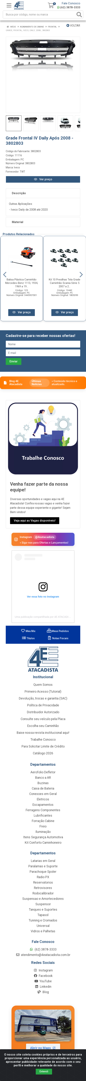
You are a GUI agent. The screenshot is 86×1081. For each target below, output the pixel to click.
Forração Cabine (43, 821)
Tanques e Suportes (43, 910)
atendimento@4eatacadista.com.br (43, 955)
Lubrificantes (43, 816)
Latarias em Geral (43, 861)
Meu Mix (28, 631)
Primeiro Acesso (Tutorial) (43, 692)
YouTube (43, 981)
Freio (43, 827)
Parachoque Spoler (43, 872)
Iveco (17, 167)
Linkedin (43, 987)
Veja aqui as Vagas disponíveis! (34, 521)
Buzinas (43, 783)
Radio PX (43, 877)
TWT (22, 171)
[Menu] (9, 5)
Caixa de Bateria (43, 789)
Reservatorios (43, 883)
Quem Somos (43, 685)
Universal (43, 926)
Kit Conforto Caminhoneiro (43, 843)
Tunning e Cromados (43, 921)
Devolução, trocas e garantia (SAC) (43, 699)
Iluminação (43, 832)
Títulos (28, 638)
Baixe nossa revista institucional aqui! (43, 733)
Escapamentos (43, 805)
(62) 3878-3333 (68, 7)
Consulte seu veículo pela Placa (43, 719)
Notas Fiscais (57, 638)
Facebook (43, 976)
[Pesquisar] (79, 14)
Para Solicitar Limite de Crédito (43, 747)
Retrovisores (43, 888)
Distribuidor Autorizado (43, 712)
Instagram (43, 971)
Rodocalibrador (43, 893)
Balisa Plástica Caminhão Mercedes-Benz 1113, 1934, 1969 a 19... (21, 283)
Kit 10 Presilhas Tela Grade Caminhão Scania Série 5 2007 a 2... (64, 283)
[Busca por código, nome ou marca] (39, 14)
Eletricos (43, 799)
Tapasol (43, 915)
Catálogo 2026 (43, 753)
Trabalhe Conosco (43, 740)
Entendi (43, 1071)
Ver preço (43, 179)
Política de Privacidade (43, 705)
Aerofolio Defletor (43, 772)
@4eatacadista (44, 537)
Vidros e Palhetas (43, 931)
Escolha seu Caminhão (43, 726)
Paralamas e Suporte (43, 866)
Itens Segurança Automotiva (43, 837)
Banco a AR (43, 778)
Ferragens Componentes (43, 810)
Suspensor (43, 904)
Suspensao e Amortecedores (43, 899)
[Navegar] (5, 274)
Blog (43, 992)
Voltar (73, 25)
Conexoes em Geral (43, 794)
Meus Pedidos (58, 631)
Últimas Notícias (37, 383)
